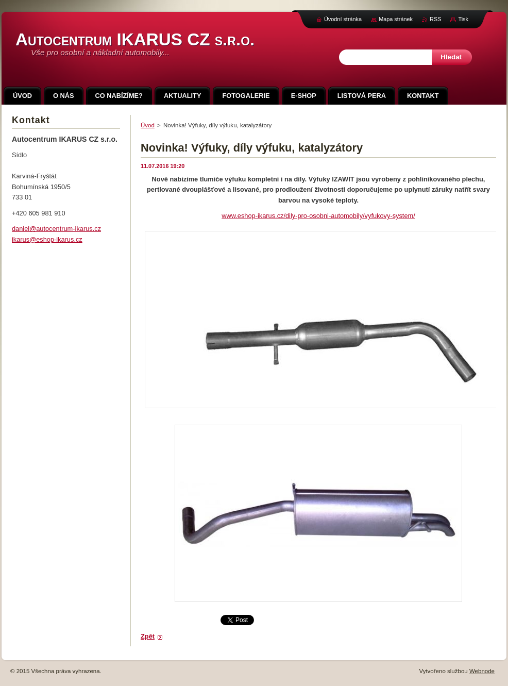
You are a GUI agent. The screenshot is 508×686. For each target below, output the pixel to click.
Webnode (482, 671)
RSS (435, 19)
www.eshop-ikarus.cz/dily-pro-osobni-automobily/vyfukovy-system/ (318, 216)
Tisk (463, 19)
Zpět (148, 636)
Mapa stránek (396, 19)
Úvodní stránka (343, 19)
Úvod (148, 125)
